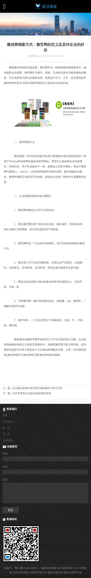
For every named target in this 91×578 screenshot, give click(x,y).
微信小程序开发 (73, 572)
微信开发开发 (55, 572)
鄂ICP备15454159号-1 (27, 568)
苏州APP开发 (20, 572)
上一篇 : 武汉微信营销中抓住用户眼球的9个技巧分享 (33, 388)
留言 (5, 479)
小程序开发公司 (38, 572)
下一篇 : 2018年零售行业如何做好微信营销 (27, 393)
